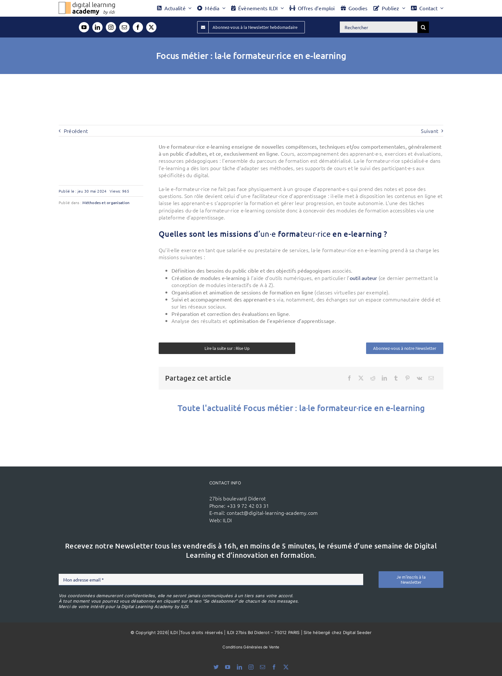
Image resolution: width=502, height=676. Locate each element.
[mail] (124, 27)
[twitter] (151, 27)
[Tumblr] (396, 378)
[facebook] (138, 27)
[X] (361, 378)
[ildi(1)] (167, 489)
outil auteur (363, 278)
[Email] (431, 378)
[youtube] (84, 27)
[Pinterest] (407, 378)
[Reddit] (373, 378)
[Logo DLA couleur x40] (87, 4)
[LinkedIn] (384, 378)
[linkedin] (97, 27)
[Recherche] (423, 27)
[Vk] (419, 378)
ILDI (227, 519)
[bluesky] (216, 667)
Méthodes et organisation (106, 202)
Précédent (76, 130)
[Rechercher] (378, 27)
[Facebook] (349, 378)
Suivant (429, 130)
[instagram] (111, 27)
